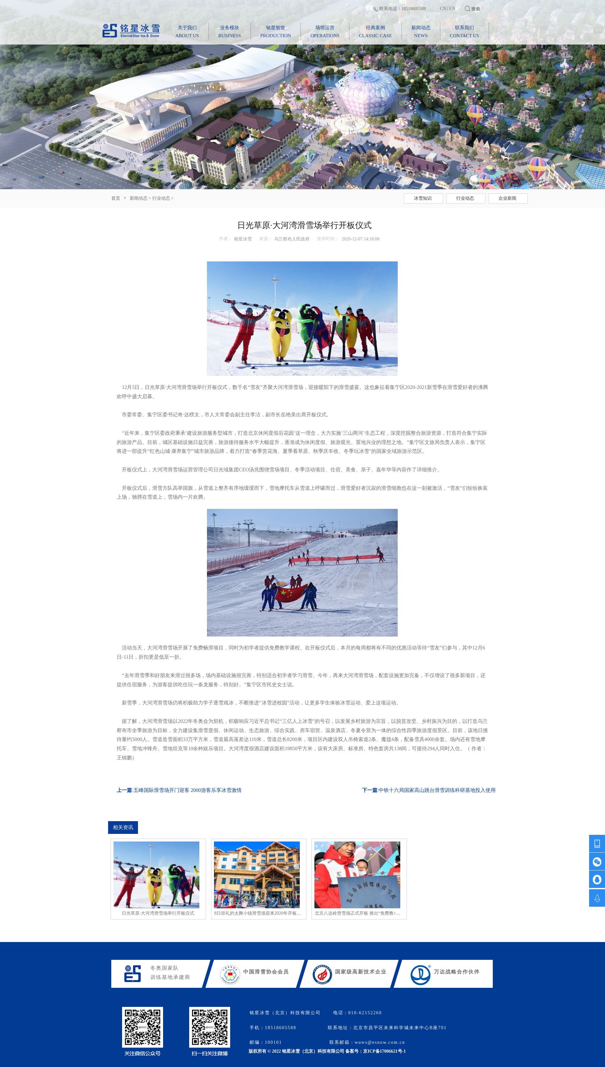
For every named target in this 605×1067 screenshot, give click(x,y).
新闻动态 (139, 198)
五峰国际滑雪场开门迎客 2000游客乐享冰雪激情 (188, 790)
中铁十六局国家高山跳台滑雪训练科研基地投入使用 (437, 790)
